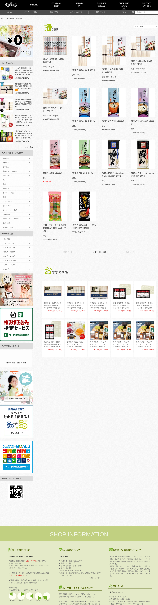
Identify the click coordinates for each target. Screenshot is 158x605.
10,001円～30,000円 (16, 265)
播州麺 (19, 19)
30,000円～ (16, 269)
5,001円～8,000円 (16, 256)
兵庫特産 (11, 19)
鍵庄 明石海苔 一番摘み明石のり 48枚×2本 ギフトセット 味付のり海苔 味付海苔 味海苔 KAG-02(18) (121, 305)
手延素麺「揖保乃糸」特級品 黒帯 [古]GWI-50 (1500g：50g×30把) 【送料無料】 (98, 305)
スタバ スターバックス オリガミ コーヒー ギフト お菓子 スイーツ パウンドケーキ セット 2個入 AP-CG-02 (98, 344)
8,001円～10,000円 (16, 260)
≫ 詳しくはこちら (95, 578)
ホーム (3, 19)
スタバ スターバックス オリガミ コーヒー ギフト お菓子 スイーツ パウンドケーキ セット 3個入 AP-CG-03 (122, 344)
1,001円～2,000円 (16, 243)
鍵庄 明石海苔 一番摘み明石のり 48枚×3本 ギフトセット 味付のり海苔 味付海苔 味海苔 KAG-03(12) (144, 305)
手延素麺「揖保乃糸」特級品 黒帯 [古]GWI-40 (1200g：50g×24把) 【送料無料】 (75, 305)
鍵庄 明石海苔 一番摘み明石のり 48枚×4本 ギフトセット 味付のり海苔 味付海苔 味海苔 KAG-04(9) (52, 344)
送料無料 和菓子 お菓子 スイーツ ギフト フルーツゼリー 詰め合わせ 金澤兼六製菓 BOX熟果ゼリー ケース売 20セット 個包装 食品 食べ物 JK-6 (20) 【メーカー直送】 (76, 344)
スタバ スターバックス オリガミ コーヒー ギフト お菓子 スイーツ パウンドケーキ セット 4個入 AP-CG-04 (145, 344)
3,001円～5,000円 (16, 252)
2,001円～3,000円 (16, 247)
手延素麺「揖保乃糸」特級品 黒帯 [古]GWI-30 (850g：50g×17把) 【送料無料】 (53, 305)
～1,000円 (16, 239)
